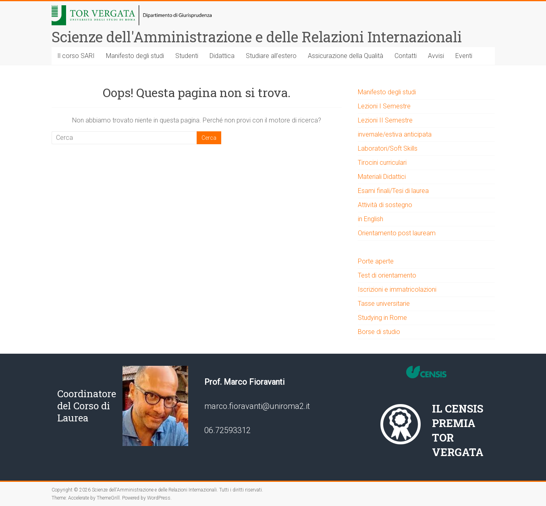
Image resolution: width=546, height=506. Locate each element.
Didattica (222, 56)
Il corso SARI (76, 56)
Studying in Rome (382, 317)
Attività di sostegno (385, 205)
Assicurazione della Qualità (345, 56)
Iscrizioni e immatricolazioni (397, 289)
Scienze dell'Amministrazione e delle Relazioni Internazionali (257, 36)
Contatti (405, 56)
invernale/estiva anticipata (395, 134)
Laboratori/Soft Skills (387, 148)
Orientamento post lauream (397, 233)
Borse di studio (379, 332)
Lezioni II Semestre (385, 120)
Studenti (186, 56)
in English (370, 219)
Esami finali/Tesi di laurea (393, 191)
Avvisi (436, 56)
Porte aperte (376, 261)
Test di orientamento (387, 275)
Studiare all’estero (271, 56)
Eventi (463, 56)
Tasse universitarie (384, 303)
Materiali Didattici (382, 176)
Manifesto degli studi (135, 56)
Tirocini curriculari (382, 162)
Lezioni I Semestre (384, 106)
